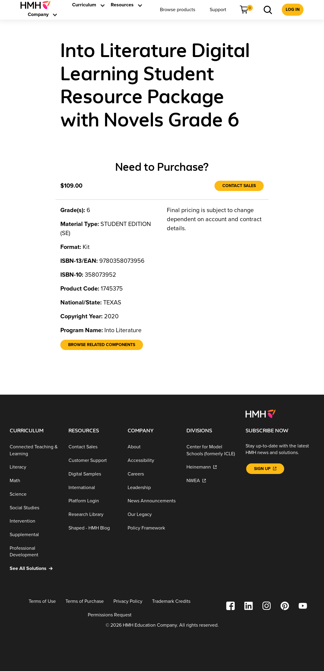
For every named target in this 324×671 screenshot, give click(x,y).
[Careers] (152, 474)
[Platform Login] (93, 501)
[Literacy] (34, 467)
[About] (152, 447)
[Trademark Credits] (171, 601)
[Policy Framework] (152, 528)
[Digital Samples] (93, 474)
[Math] (34, 481)
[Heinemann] (211, 467)
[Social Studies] (34, 508)
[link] (38, 5)
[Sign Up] (265, 468)
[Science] (34, 494)
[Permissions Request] (109, 615)
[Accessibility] (152, 460)
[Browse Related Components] (101, 345)
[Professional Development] (34, 552)
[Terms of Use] (42, 601)
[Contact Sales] (239, 186)
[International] (93, 487)
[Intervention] (34, 521)
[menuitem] (38, 5)
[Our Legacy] (152, 514)
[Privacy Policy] (128, 601)
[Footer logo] (260, 414)
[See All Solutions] (34, 568)
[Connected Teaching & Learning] (34, 450)
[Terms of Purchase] (85, 601)
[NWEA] (211, 481)
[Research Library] (93, 514)
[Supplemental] (34, 535)
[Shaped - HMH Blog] (93, 528)
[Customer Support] (93, 460)
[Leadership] (152, 487)
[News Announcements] (152, 501)
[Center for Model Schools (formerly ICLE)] (211, 450)
